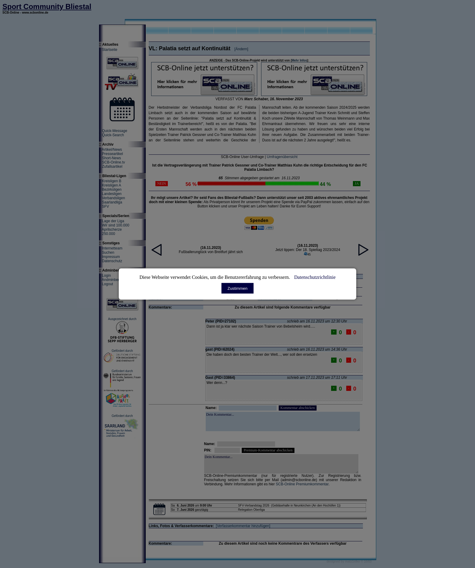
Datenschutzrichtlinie (315, 277)
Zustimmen (237, 288)
